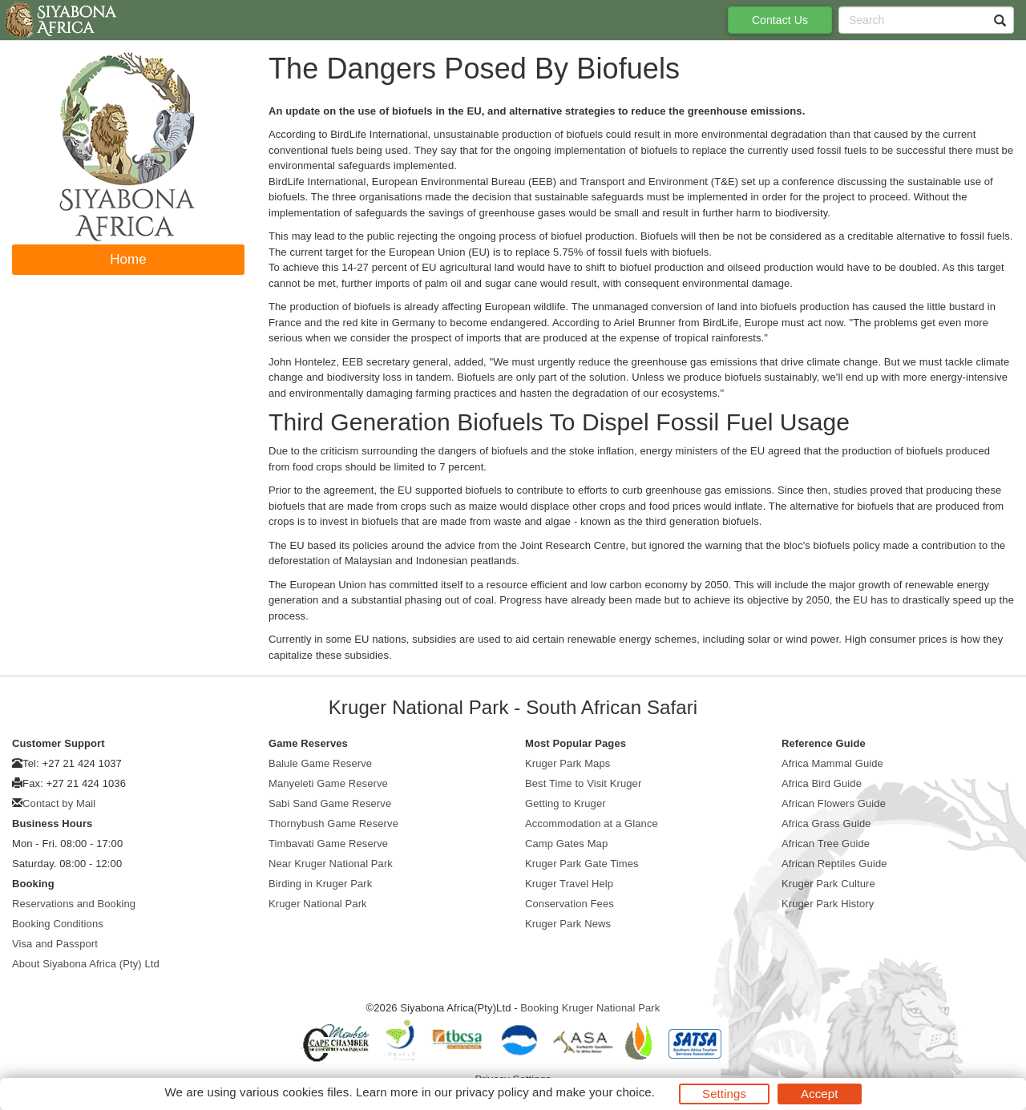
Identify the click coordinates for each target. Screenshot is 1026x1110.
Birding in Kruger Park (320, 884)
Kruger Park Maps (567, 763)
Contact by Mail (58, 803)
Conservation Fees (569, 904)
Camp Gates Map (566, 844)
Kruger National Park (318, 904)
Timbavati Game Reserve (328, 844)
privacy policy (491, 1092)
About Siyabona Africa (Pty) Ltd (86, 964)
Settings (724, 1093)
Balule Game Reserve (320, 763)
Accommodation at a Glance (591, 823)
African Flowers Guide (834, 803)
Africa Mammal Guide (832, 763)
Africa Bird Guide (822, 783)
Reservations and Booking (73, 904)
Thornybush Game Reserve (333, 823)
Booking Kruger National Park (590, 1008)
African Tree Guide (826, 844)
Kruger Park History (828, 904)
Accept (819, 1093)
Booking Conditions (57, 924)
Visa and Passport (55, 944)
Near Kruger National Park (331, 864)
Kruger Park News (568, 924)
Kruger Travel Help (569, 884)
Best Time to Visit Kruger (583, 783)
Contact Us (780, 20)
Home (128, 259)
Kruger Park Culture (828, 884)
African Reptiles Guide (834, 864)
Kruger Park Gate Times (582, 864)
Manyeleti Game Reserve (328, 783)
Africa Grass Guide (826, 823)
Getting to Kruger (565, 803)
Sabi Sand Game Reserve (330, 803)
